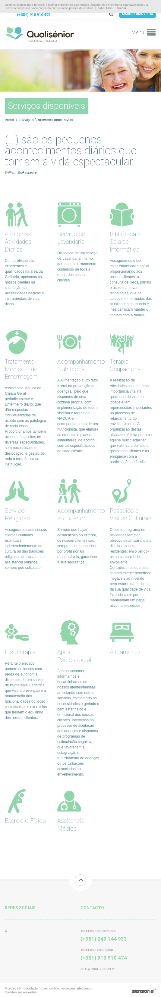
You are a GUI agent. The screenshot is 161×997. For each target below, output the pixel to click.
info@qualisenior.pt (98, 968)
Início (9, 120)
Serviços (26, 120)
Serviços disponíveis (55, 120)
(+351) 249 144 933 (103, 939)
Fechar (121, 8)
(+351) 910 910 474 (33, 15)
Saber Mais (104, 8)
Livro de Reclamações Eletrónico (67, 988)
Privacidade (28, 988)
